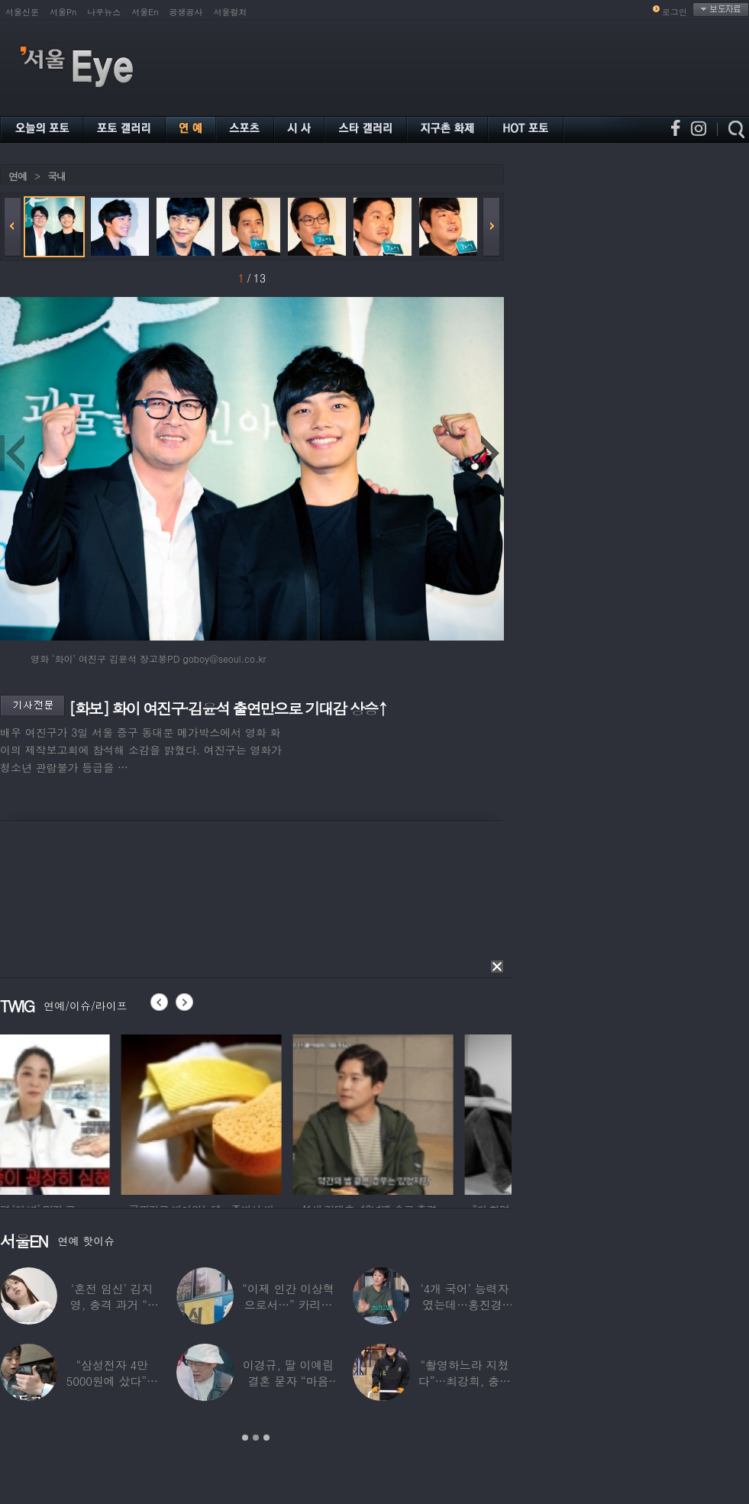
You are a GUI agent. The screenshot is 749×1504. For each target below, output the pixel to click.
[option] (80, 1112)
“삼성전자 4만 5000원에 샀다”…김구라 (112, 1381)
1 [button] (245, 1438)
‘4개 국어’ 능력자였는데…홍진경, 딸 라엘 (464, 1304)
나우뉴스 (104, 12)
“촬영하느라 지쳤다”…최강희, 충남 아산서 (464, 1381)
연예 (17, 176)
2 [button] (256, 1438)
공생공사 (186, 12)
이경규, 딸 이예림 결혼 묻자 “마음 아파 (288, 1381)
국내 (56, 176)
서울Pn (63, 12)
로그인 (674, 12)
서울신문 (22, 12)
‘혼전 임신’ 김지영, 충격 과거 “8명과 (112, 1304)
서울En (144, 12)
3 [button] (266, 1438)
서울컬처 (230, 12)
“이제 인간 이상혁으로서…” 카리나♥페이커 (288, 1304)
